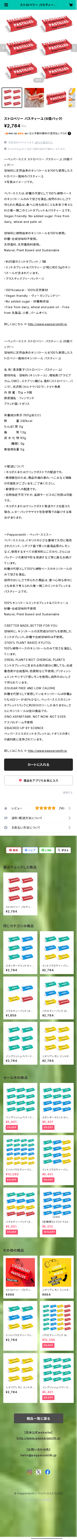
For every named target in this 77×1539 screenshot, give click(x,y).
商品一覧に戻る (39, 1419)
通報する (68, 792)
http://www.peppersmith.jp (47, 324)
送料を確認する (44, 142)
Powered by (38, 1499)
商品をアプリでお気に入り (38, 780)
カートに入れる (38, 765)
